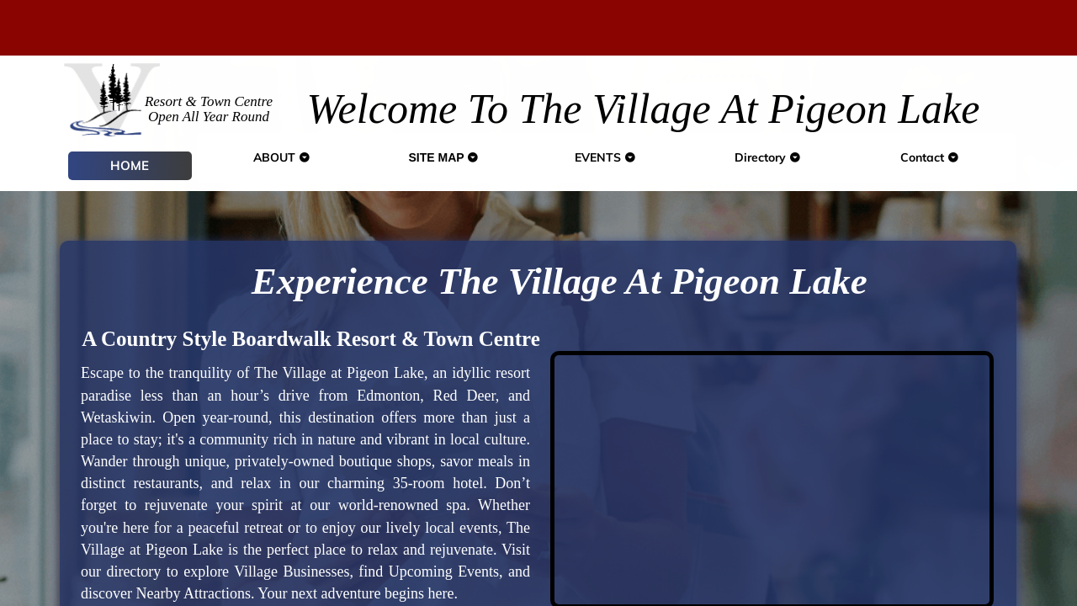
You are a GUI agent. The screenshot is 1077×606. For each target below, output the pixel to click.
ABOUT (281, 157)
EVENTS (605, 157)
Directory (768, 157)
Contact (929, 157)
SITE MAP (444, 157)
